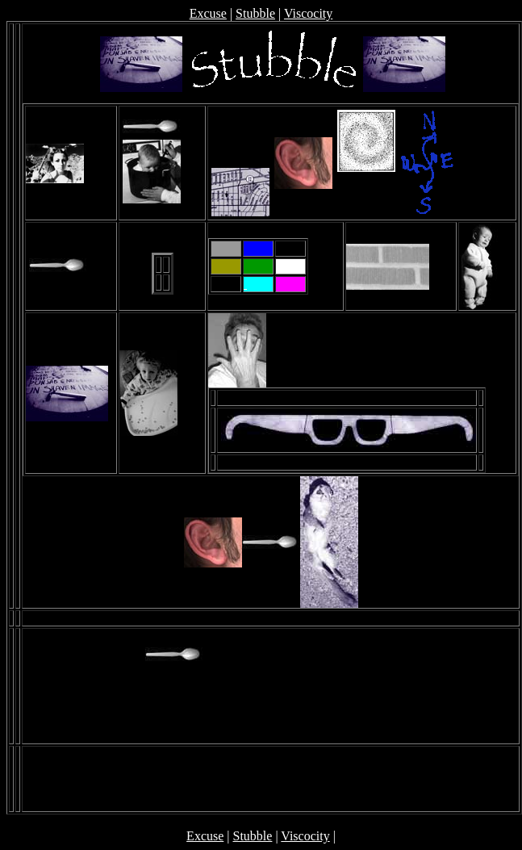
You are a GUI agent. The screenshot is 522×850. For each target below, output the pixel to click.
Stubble (255, 13)
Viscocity (308, 13)
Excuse (208, 13)
